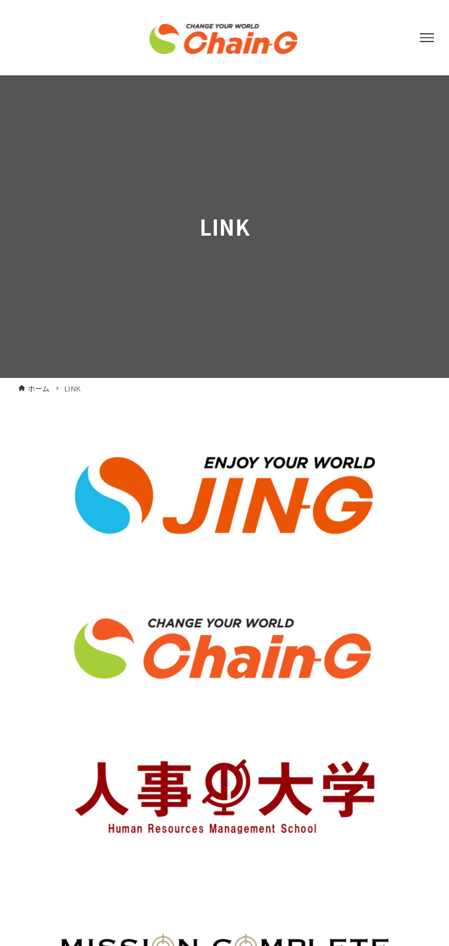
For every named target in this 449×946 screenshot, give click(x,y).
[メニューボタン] (427, 38)
